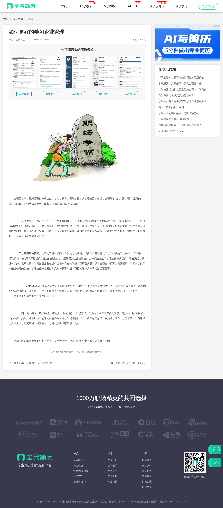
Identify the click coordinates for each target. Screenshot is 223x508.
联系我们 (147, 460)
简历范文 (112, 471)
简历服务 (157, 5)
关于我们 (147, 465)
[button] (157, 6)
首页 (64, 6)
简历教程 (181, 6)
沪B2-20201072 (177, 501)
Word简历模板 (80, 471)
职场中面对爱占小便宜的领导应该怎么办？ (183, 101)
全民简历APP (80, 481)
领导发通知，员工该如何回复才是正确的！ (183, 77)
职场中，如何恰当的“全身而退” (36, 362)
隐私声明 (147, 476)
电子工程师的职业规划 (171, 107)
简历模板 (78, 465)
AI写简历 (78, 460)
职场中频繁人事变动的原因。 (175, 119)
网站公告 (147, 481)
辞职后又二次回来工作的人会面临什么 (180, 83)
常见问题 (112, 481)
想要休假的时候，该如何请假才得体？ (180, 125)
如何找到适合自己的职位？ (131, 362)
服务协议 (147, 471)
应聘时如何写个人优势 (171, 131)
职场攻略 (18, 19)
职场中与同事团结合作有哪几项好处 (179, 113)
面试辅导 (112, 465)
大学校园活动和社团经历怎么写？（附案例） (184, 89)
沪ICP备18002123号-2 (124, 501)
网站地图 (147, 486)
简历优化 (112, 460)
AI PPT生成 (79, 476)
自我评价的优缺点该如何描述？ (176, 95)
